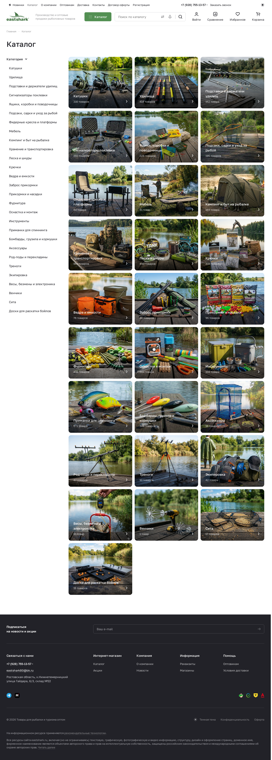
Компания (144, 655)
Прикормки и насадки (25, 194)
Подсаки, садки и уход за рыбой (33, 113)
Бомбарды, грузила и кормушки (33, 239)
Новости (143, 670)
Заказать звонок (220, 5)
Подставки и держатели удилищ (33, 86)
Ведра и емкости (21, 176)
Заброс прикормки (23, 185)
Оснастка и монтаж (23, 212)
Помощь (229, 655)
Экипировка (18, 275)
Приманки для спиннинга (28, 230)
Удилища (15, 77)
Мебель (15, 131)
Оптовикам (231, 664)
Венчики (15, 293)
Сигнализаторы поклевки (28, 95)
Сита (12, 302)
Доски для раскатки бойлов (30, 311)
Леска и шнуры (20, 158)
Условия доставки (236, 670)
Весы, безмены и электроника (32, 284)
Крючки (15, 167)
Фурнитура (17, 203)
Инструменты (19, 221)
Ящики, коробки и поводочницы (33, 104)
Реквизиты (187, 664)
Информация (190, 655)
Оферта (259, 719)
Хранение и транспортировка (31, 149)
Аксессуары (18, 248)
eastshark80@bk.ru (20, 670)
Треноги (15, 266)
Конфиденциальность (235, 719)
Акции (97, 670)
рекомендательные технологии (85, 733)
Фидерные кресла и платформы (33, 122)
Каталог (98, 664)
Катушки (15, 68)
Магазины (187, 670)
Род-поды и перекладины (28, 257)
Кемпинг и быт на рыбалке (29, 140)
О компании (145, 664)
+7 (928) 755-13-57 (193, 5)
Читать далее (46, 747)
